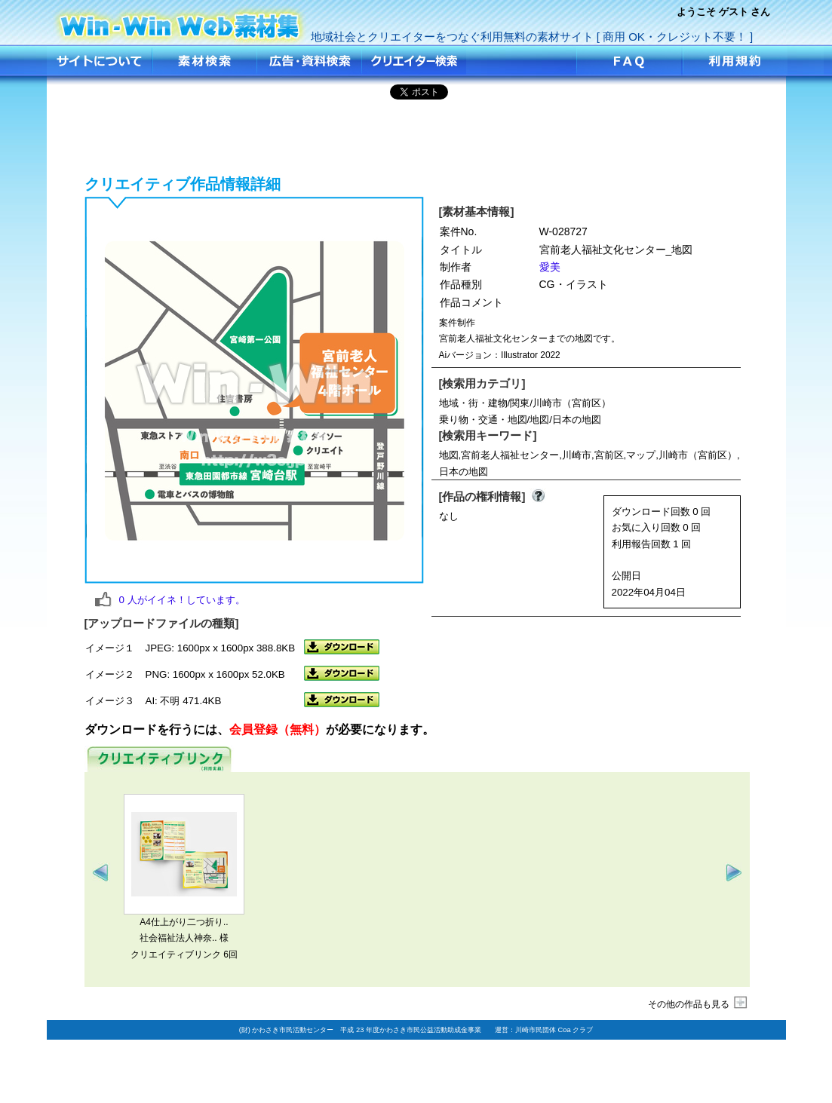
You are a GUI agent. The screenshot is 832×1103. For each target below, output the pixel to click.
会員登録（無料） (277, 729)
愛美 (549, 267)
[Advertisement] (416, 135)
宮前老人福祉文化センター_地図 (180, 20)
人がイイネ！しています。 (182, 599)
